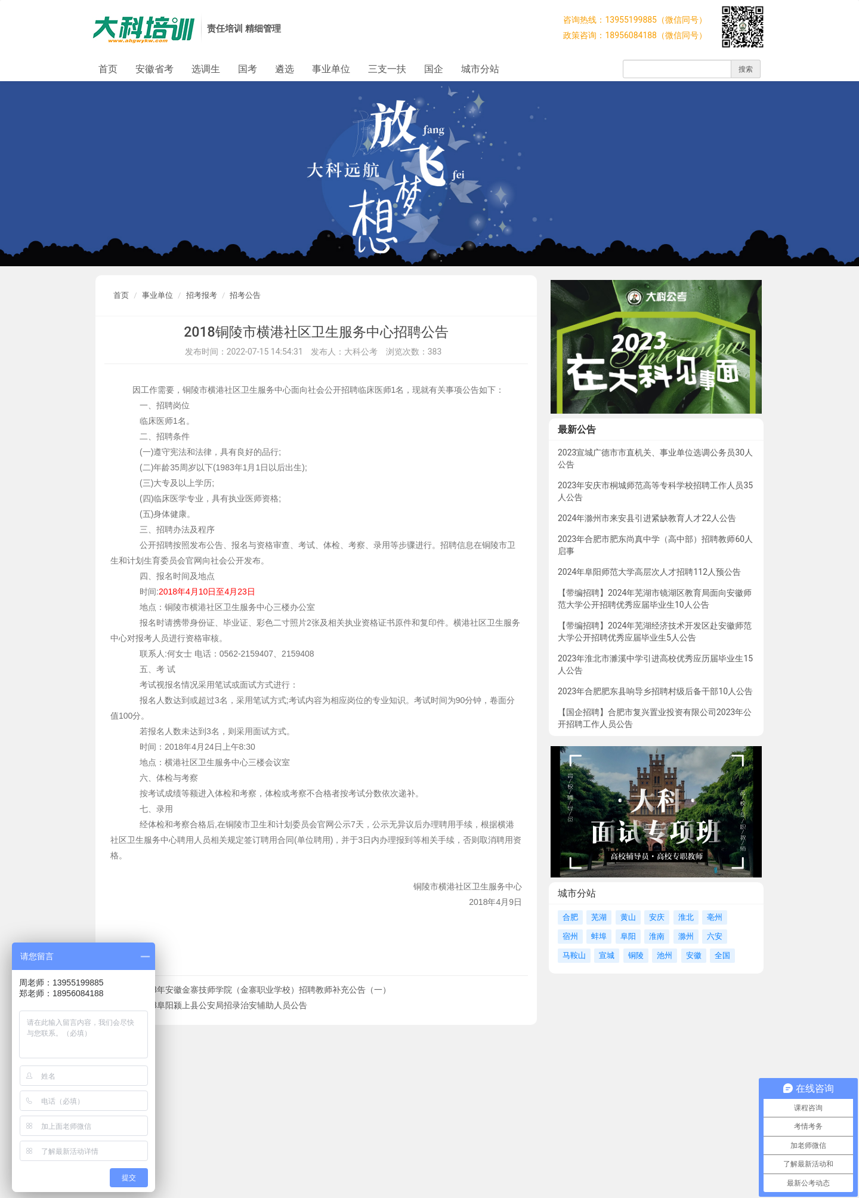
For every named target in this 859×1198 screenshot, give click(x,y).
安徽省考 (154, 69)
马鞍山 (574, 955)
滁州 (686, 936)
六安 (714, 936)
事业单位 (331, 69)
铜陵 (636, 955)
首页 (108, 69)
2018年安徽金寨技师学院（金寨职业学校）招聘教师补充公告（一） (264, 989)
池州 (664, 955)
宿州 (570, 936)
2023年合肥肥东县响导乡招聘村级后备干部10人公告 (655, 691)
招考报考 (201, 295)
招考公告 (245, 295)
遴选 (284, 69)
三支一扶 (387, 69)
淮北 (686, 917)
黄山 (628, 917)
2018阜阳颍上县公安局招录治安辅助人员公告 (222, 1005)
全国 (722, 955)
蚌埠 (599, 936)
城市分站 (480, 69)
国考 (247, 69)
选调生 (205, 69)
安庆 (657, 917)
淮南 (657, 936)
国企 (433, 69)
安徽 (694, 955)
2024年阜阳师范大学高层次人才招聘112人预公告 (649, 572)
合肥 (570, 917)
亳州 (714, 917)
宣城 (606, 955)
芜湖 (599, 917)
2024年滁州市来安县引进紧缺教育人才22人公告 (647, 518)
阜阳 (628, 936)
